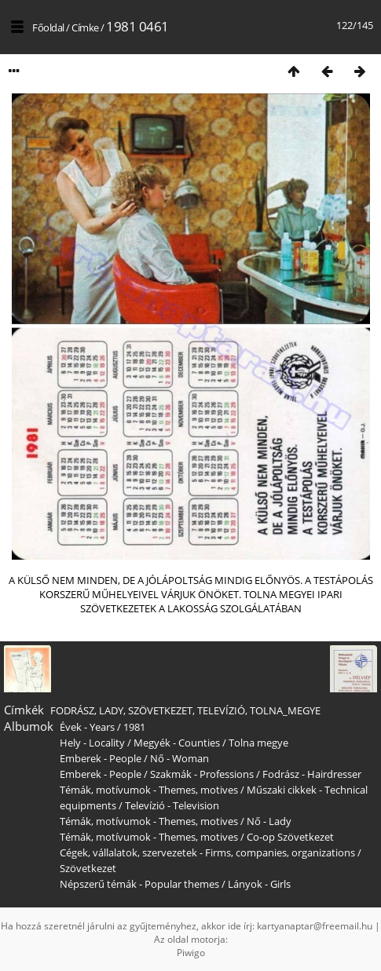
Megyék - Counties (177, 743)
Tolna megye (258, 743)
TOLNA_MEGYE (285, 710)
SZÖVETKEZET (160, 710)
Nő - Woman (179, 758)
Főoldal (48, 27)
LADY (111, 710)
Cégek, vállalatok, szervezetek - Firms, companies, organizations (207, 852)
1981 (134, 727)
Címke (85, 27)
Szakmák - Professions (202, 774)
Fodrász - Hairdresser (311, 774)
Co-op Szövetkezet (290, 837)
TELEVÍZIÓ (221, 710)
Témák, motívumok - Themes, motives (149, 790)
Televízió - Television (172, 805)
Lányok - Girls (259, 884)
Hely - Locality (92, 743)
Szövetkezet (88, 868)
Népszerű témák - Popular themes (139, 884)
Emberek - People (100, 758)
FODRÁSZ (72, 710)
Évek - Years (87, 727)
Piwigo (191, 952)
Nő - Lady (269, 821)
